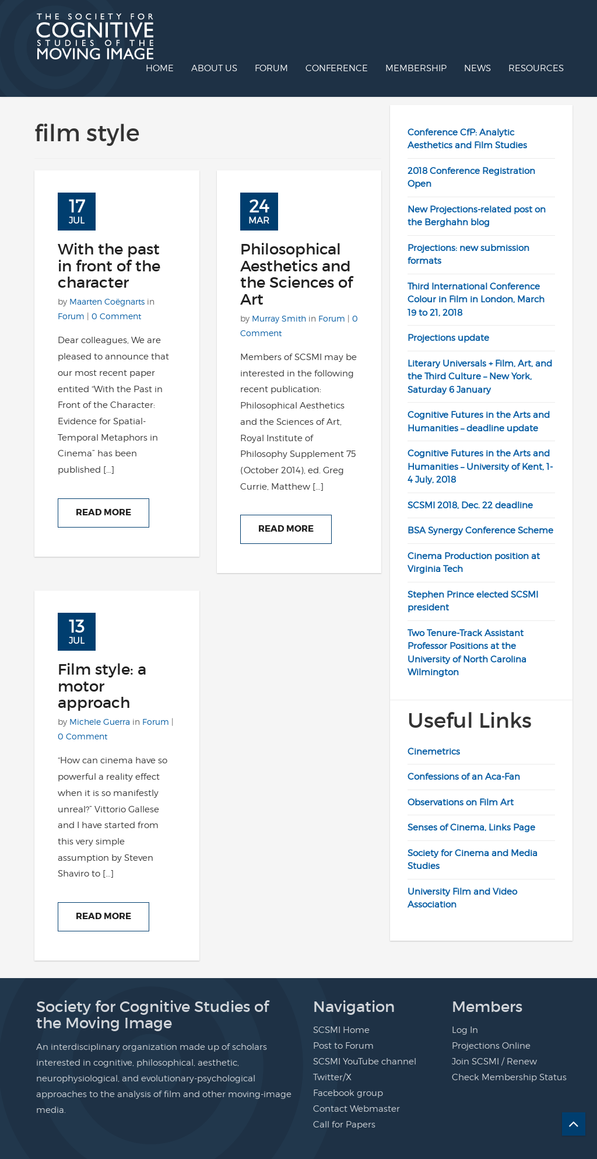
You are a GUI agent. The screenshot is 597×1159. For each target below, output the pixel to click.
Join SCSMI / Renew (494, 1061)
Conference (336, 68)
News (477, 68)
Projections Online (491, 1046)
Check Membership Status (509, 1077)
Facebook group (348, 1093)
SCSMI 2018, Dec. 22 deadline (470, 505)
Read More (103, 512)
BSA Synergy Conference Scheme (480, 530)
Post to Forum (343, 1046)
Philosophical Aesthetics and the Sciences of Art (296, 274)
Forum (271, 68)
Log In (465, 1030)
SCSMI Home (341, 1030)
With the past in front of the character (109, 266)
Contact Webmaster (356, 1109)
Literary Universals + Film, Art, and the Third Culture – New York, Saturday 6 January (480, 376)
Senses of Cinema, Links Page (471, 827)
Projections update (448, 338)
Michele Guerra (99, 722)
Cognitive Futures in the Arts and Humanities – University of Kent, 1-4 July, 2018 (480, 466)
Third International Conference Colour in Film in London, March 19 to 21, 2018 (476, 299)
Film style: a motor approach (102, 686)
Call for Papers (344, 1124)
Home (160, 68)
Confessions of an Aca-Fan (464, 776)
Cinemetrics (434, 751)
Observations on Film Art (461, 802)
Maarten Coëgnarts (107, 301)
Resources (536, 68)
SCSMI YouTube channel (364, 1061)
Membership (416, 68)
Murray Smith (279, 318)
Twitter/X (332, 1077)
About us (214, 68)
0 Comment (116, 316)
